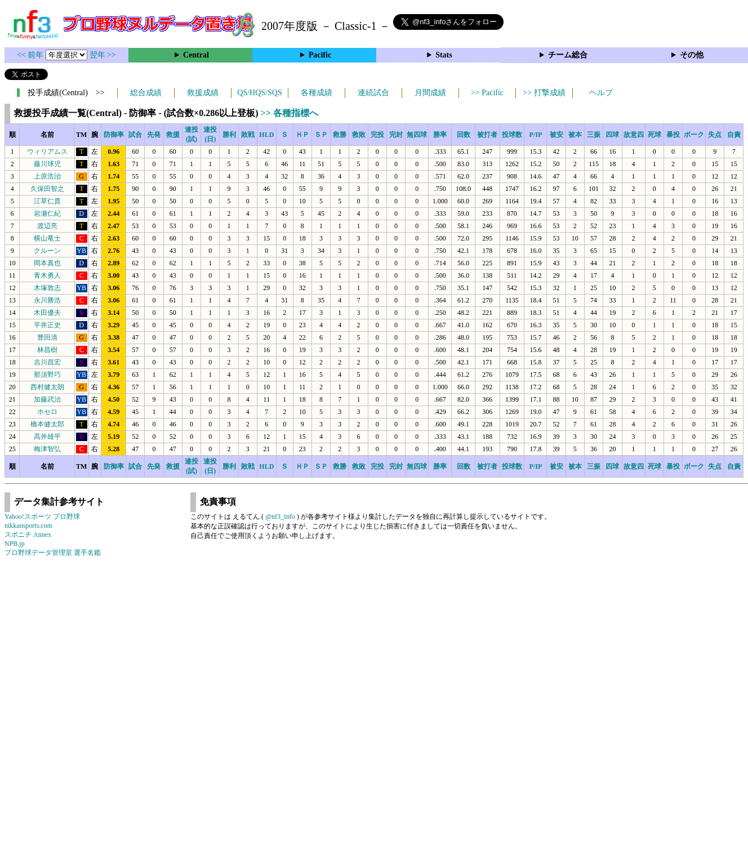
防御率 (114, 135)
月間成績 (430, 92)
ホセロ (47, 412)
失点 (715, 135)
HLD (266, 135)
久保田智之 (47, 189)
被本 (575, 135)
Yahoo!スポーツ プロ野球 (42, 516)
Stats (443, 55)
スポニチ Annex (28, 535)
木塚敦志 (47, 288)
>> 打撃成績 (544, 92)
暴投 (673, 135)
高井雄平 (47, 436)
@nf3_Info (280, 516)
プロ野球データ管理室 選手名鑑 (53, 553)
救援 (173, 135)
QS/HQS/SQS (259, 92)
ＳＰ (321, 135)
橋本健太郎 (47, 424)
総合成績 (146, 92)
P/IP (535, 135)
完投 (377, 135)
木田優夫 (47, 313)
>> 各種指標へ (289, 113)
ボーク (694, 135)
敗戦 (248, 135)
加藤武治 (47, 399)
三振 (593, 135)
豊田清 (47, 337)
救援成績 (203, 92)
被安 (556, 135)
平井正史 (47, 325)
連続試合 (373, 92)
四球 (612, 135)
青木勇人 (47, 275)
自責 (734, 135)
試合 (135, 135)
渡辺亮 (47, 226)
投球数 (512, 135)
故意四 (634, 135)
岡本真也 (47, 263)
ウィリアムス (47, 151)
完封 (396, 135)
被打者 (487, 135)
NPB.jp (15, 544)
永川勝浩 (47, 300)
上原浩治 (47, 176)
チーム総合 (567, 55)
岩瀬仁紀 (47, 213)
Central (196, 55)
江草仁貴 (47, 201)
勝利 (229, 135)
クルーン (47, 251)
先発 (154, 135)
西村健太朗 (47, 387)
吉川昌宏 (47, 362)
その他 (692, 55)
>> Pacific (487, 92)
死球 (654, 135)
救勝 (339, 135)
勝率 (440, 135)
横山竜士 (47, 238)
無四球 (417, 135)
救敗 (359, 135)
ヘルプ (601, 92)
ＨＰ (302, 135)
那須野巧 (47, 375)
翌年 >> (103, 55)
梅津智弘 (47, 449)
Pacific (320, 55)
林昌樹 (47, 350)
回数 (463, 135)
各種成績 (316, 92)
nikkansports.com (28, 525)
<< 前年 (31, 55)
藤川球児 (47, 164)
